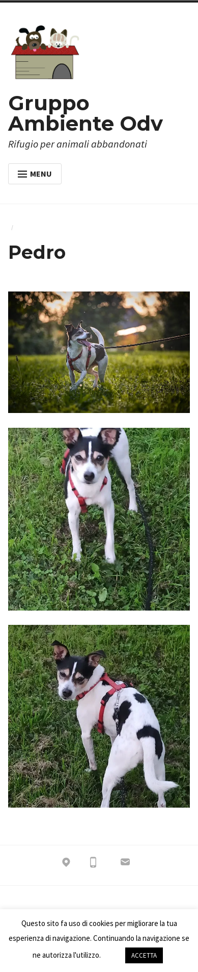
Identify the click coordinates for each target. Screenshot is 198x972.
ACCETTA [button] (144, 955)
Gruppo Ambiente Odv (85, 113)
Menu (35, 173)
